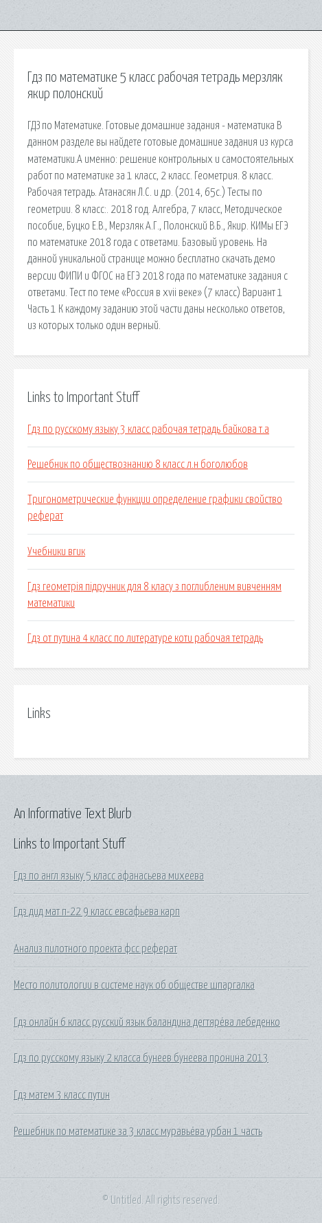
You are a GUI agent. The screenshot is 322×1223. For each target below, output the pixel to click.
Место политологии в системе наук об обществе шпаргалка (134, 985)
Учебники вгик (56, 551)
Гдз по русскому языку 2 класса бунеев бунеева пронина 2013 (141, 1058)
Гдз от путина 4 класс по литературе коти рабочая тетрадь (145, 638)
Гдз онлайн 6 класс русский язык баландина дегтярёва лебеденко (147, 1022)
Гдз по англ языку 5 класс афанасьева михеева (109, 876)
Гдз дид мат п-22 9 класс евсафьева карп (97, 911)
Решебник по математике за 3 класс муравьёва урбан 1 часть (138, 1131)
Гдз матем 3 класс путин (62, 1095)
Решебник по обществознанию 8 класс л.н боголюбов (137, 464)
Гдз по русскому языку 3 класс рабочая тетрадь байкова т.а (148, 429)
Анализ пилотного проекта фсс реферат (95, 948)
